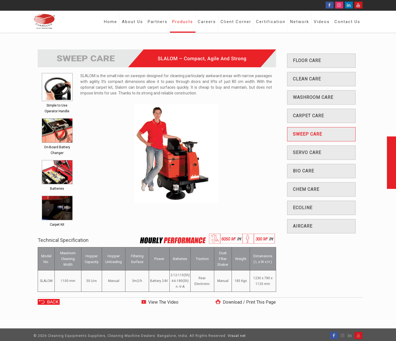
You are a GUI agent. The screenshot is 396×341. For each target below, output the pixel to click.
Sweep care (307, 134)
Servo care (307, 152)
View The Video (163, 302)
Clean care (307, 79)
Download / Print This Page (245, 302)
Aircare (302, 226)
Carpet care (308, 115)
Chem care (306, 189)
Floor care (307, 60)
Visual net (237, 336)
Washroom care (313, 97)
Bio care (303, 171)
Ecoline (302, 207)
